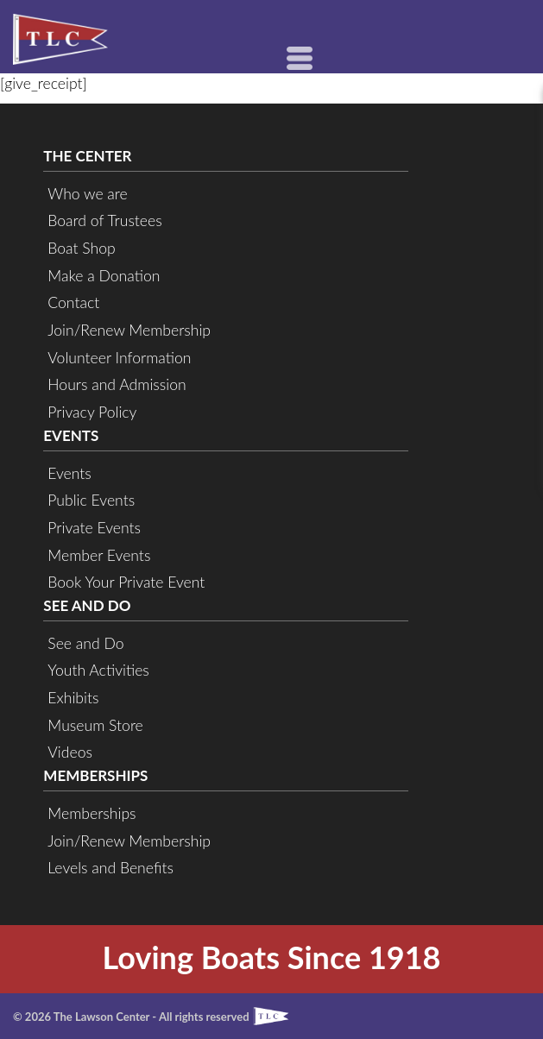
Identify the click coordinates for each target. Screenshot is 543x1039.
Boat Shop (81, 248)
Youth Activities (97, 670)
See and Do (85, 643)
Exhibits (72, 698)
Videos (69, 752)
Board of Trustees (104, 220)
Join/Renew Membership (129, 330)
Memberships (91, 813)
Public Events (91, 500)
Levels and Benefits (110, 868)
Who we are (87, 194)
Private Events (94, 528)
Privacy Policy (91, 412)
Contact (73, 302)
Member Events (98, 555)
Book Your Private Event (126, 582)
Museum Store (94, 725)
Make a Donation (103, 276)
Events (69, 473)
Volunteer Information (119, 358)
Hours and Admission (116, 384)
